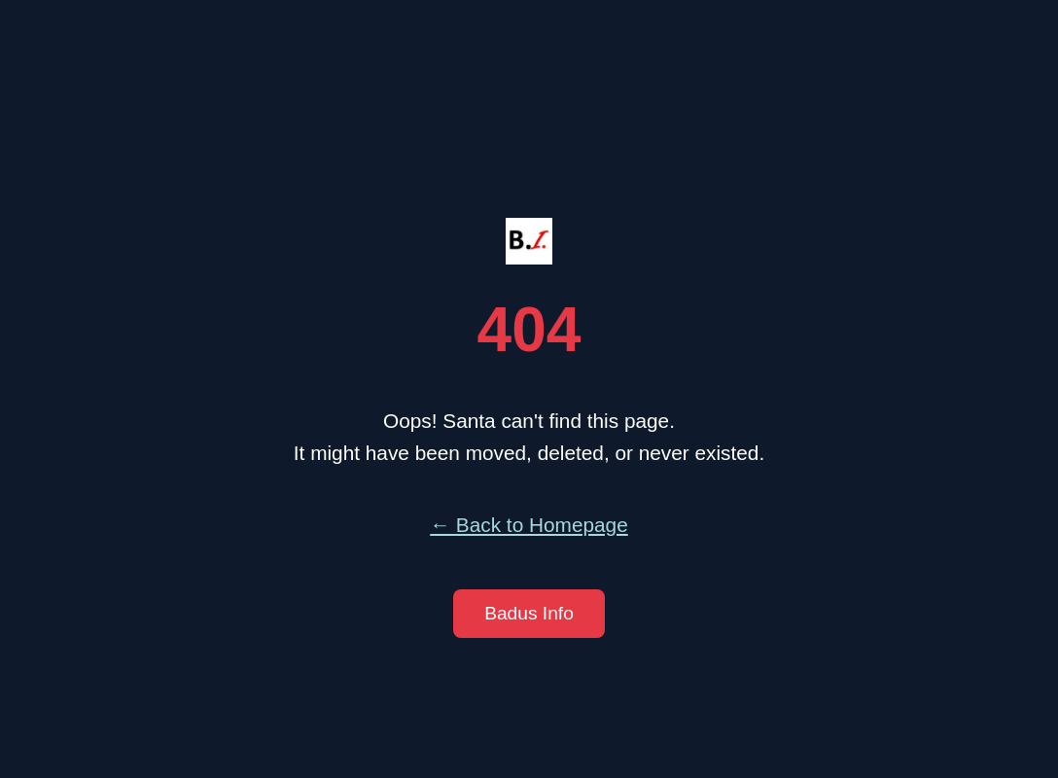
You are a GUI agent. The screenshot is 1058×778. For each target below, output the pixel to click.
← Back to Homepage (528, 524)
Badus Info (529, 613)
